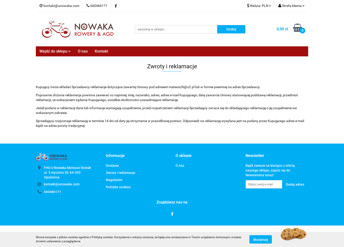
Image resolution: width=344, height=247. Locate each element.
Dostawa (112, 165)
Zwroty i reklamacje (120, 173)
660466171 (52, 192)
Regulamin (114, 180)
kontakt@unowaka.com (62, 184)
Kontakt (101, 51)
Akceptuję (260, 239)
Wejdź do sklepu (55, 51)
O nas (83, 51)
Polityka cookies (118, 187)
